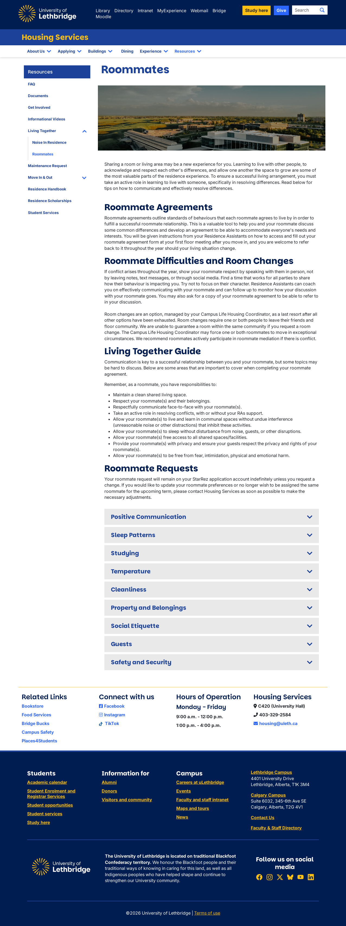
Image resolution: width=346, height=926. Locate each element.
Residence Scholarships (50, 201)
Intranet (145, 10)
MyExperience (171, 10)
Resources (185, 51)
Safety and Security (141, 662)
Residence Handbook (47, 189)
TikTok (109, 723)
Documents (38, 96)
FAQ (31, 84)
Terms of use (207, 913)
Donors (109, 791)
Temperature (130, 571)
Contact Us (262, 817)
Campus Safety (38, 732)
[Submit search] (322, 10)
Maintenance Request (47, 166)
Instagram (112, 714)
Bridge (219, 10)
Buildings (97, 51)
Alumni (109, 782)
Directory (123, 10)
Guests (121, 644)
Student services (44, 813)
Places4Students (39, 740)
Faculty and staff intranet (202, 799)
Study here (38, 822)
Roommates (42, 154)
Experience (151, 51)
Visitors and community (127, 799)
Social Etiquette (135, 626)
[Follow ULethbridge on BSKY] (290, 877)
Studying (125, 553)
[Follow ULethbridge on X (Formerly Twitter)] (279, 877)
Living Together (42, 131)
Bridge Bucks (35, 723)
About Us (36, 51)
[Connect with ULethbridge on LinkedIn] (310, 877)
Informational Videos (46, 119)
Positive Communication (148, 517)
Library (103, 10)
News (182, 817)
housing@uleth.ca (275, 723)
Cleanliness (128, 589)
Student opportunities (50, 805)
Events (183, 791)
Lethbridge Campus (271, 772)
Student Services (43, 212)
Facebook (111, 706)
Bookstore (32, 706)
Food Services (36, 714)
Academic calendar (47, 782)
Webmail (199, 10)
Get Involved (39, 107)
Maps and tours (192, 808)
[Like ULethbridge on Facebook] (259, 877)
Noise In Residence (49, 142)
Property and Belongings (148, 608)
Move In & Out (40, 177)
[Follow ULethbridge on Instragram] (269, 877)
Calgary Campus (268, 795)
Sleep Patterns (133, 535)
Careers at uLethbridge (200, 782)
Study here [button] (256, 10)
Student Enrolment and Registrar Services (51, 793)
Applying (66, 51)
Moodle (103, 16)
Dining (127, 51)
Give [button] (281, 10)
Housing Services (55, 37)
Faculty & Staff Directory (276, 828)
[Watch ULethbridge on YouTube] (300, 877)
